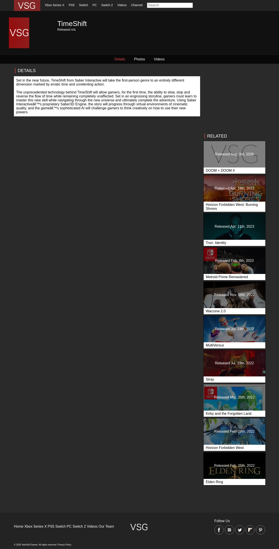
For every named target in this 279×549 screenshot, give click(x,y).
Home (18, 526)
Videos (122, 5)
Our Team (106, 526)
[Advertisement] (234, 98)
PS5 (71, 5)
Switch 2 (107, 5)
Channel (137, 5)
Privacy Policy (64, 544)
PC (95, 5)
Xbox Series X (54, 5)
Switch (83, 5)
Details (119, 59)
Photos (139, 59)
